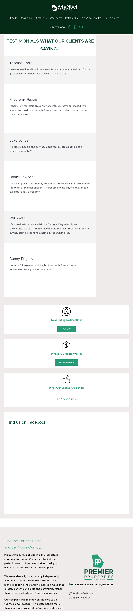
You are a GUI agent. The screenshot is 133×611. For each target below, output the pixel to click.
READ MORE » (66, 399)
